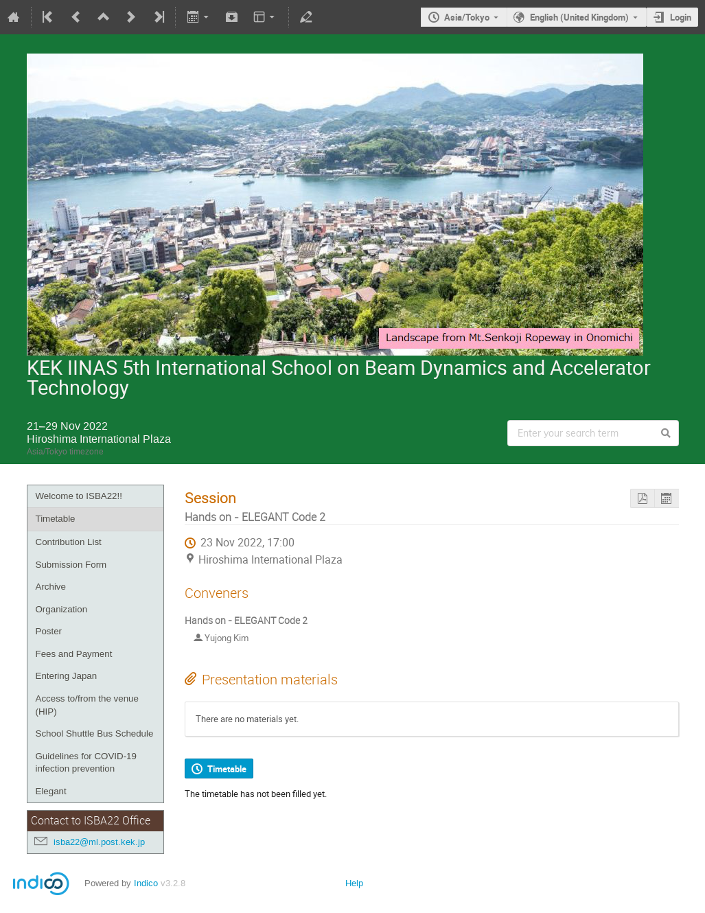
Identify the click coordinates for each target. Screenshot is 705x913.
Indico (146, 883)
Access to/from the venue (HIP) (87, 705)
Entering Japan (66, 676)
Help (354, 883)
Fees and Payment (74, 654)
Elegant (51, 791)
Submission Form (71, 564)
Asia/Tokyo (466, 17)
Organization (62, 609)
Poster (49, 631)
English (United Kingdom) (579, 17)
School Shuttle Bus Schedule (95, 733)
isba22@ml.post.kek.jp (99, 842)
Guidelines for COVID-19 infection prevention (86, 762)
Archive (51, 586)
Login (680, 17)
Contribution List (69, 542)
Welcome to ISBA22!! (79, 496)
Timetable (56, 518)
